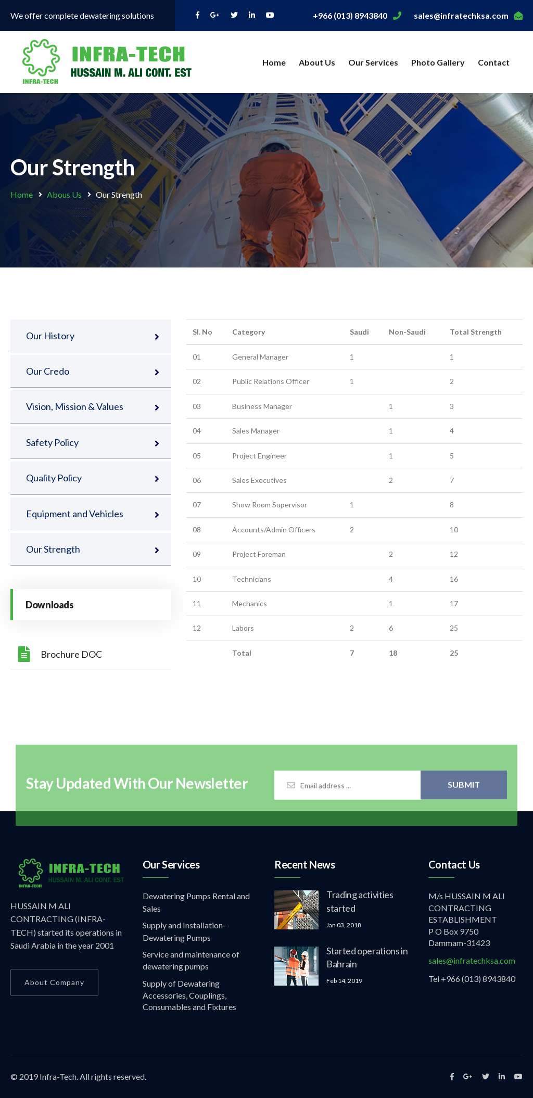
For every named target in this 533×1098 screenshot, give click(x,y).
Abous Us (64, 194)
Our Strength (53, 549)
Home (274, 62)
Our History (50, 335)
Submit (464, 789)
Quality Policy (54, 477)
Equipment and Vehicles (74, 513)
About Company (54, 982)
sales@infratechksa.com (471, 960)
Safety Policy (52, 442)
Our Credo (47, 371)
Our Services (373, 62)
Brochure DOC (60, 654)
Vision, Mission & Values (74, 406)
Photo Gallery (438, 62)
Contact (494, 62)
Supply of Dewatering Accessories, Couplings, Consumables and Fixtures (189, 995)
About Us (317, 62)
